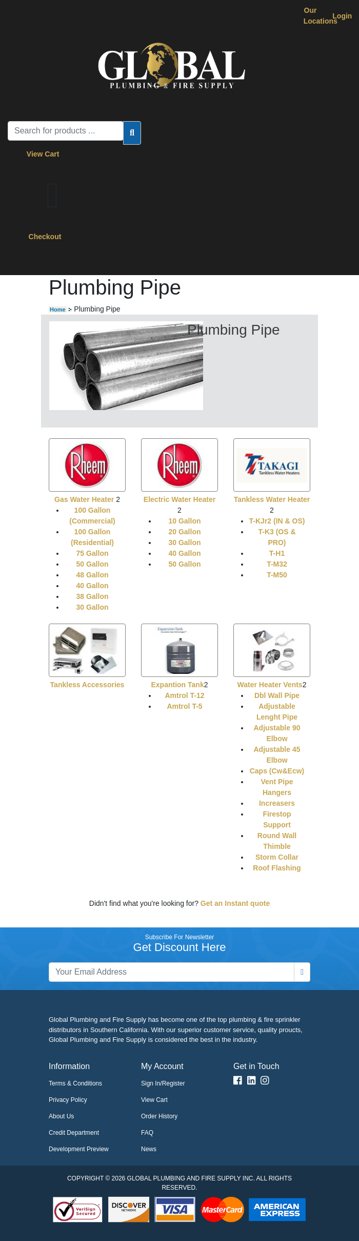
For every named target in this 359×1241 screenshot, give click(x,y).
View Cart (45, 154)
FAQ (147, 1132)
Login (342, 16)
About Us (61, 1116)
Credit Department (74, 1132)
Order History (159, 1116)
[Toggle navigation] (30, 260)
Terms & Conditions (75, 1083)
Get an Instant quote (235, 903)
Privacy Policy (68, 1099)
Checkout (45, 236)
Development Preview (79, 1149)
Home (58, 309)
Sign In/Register (163, 1083)
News (148, 1149)
